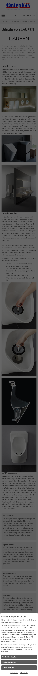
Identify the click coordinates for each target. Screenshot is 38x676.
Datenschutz (24, 673)
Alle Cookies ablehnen (9, 662)
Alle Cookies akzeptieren (10, 657)
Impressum (14, 673)
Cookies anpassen (8, 667)
